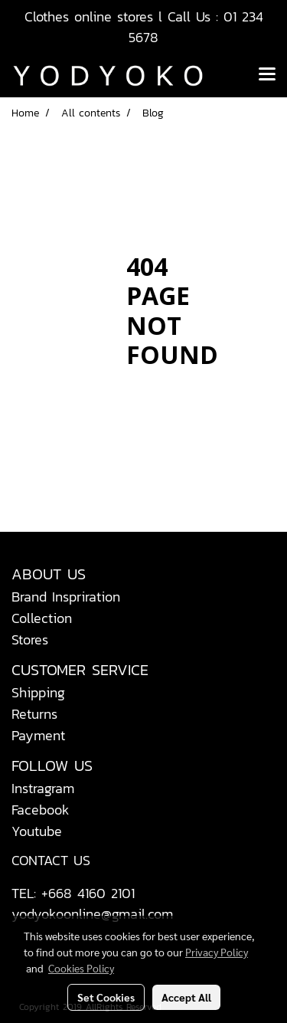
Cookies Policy (81, 968)
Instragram (42, 788)
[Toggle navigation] (267, 75)
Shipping (38, 692)
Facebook (40, 809)
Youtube (36, 831)
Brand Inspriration (65, 596)
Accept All (186, 997)
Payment (38, 735)
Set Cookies (106, 997)
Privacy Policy (216, 952)
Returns (34, 713)
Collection (41, 618)
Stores (29, 639)
